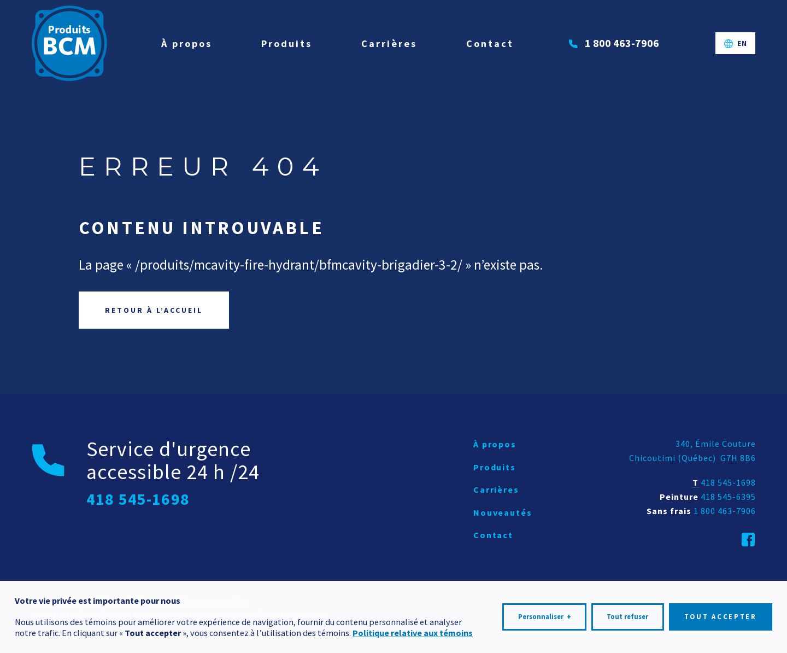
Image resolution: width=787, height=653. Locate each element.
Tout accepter (720, 613)
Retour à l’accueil (154, 310)
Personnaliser (544, 614)
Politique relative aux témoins (413, 629)
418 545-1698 (728, 482)
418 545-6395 (728, 496)
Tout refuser (627, 613)
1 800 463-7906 (725, 510)
